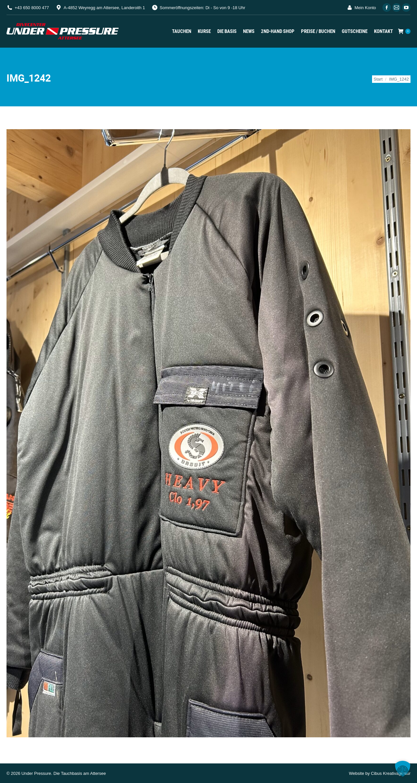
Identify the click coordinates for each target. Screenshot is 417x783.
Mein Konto (361, 8)
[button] (402, 768)
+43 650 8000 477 (32, 7)
